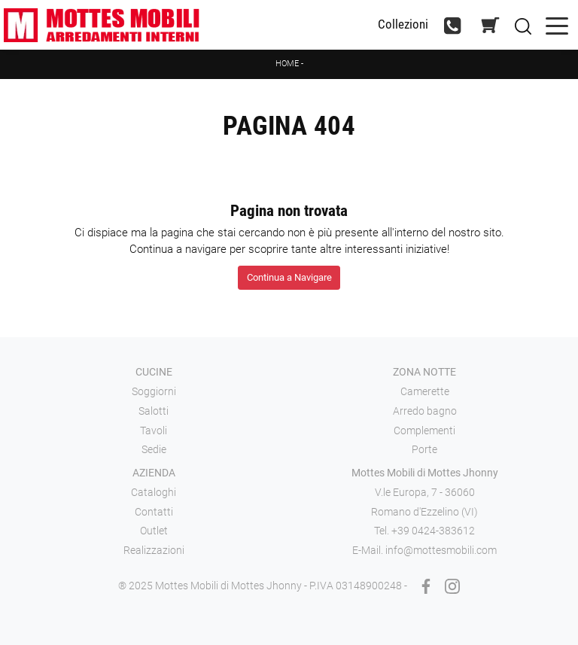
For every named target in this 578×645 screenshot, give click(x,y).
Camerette (424, 391)
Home (287, 63)
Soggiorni (154, 391)
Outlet (154, 531)
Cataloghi (153, 492)
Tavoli (153, 430)
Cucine (153, 372)
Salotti (153, 411)
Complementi (424, 430)
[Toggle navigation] (557, 24)
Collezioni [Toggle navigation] (403, 24)
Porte (424, 449)
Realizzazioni (153, 550)
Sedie (153, 449)
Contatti (154, 512)
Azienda (153, 473)
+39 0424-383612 (433, 531)
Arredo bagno (425, 411)
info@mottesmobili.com (441, 550)
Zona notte (424, 372)
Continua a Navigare (289, 277)
